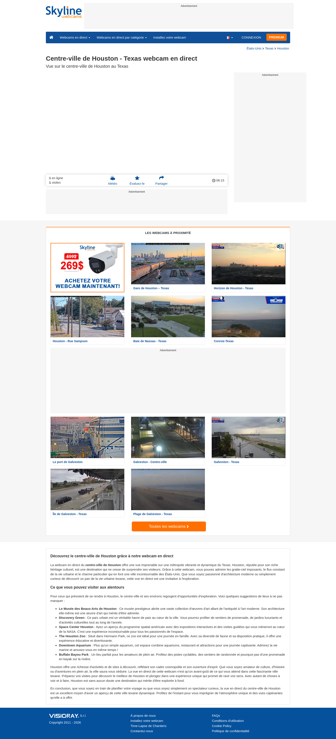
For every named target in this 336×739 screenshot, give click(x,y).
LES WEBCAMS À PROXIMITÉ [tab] (168, 233)
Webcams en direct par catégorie (122, 37)
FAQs (216, 715)
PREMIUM (276, 37)
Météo (112, 180)
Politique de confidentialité (230, 731)
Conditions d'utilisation (228, 721)
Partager (161, 180)
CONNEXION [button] (251, 37)
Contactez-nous (141, 731)
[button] (229, 37)
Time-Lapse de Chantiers (148, 726)
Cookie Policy (221, 726)
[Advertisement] (189, 18)
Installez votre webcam (169, 37)
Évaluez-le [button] (137, 180)
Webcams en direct (75, 37)
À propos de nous (143, 715)
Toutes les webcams (169, 526)
